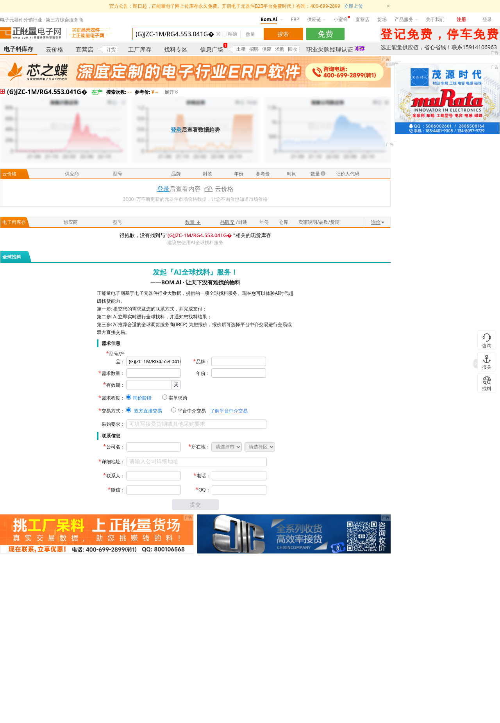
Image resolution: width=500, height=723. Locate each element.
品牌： (203, 361)
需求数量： (113, 373)
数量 (193, 222)
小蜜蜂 (341, 19)
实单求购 (177, 398)
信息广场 (211, 49)
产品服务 (406, 19)
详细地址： (113, 461)
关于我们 (435, 19)
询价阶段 (142, 398)
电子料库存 (18, 49)
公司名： (115, 446)
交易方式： (113, 410)
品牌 (227, 222)
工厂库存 (140, 49)
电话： (203, 475)
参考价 (263, 173)
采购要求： (113, 424)
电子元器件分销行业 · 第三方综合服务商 (41, 19)
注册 (461, 19)
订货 (111, 49)
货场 (382, 19)
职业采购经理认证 (329, 49)
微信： (118, 489)
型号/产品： (117, 357)
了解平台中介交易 (229, 410)
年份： (203, 373)
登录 (487, 19)
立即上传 (353, 6)
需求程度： (113, 398)
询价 (378, 222)
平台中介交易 (192, 410)
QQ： (204, 489)
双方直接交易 (148, 410)
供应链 (316, 19)
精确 (232, 33)
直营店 (362, 19)
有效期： (115, 385)
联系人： (115, 475)
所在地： (200, 446)
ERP (295, 19)
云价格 (54, 49)
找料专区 (176, 49)
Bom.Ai (269, 19)
